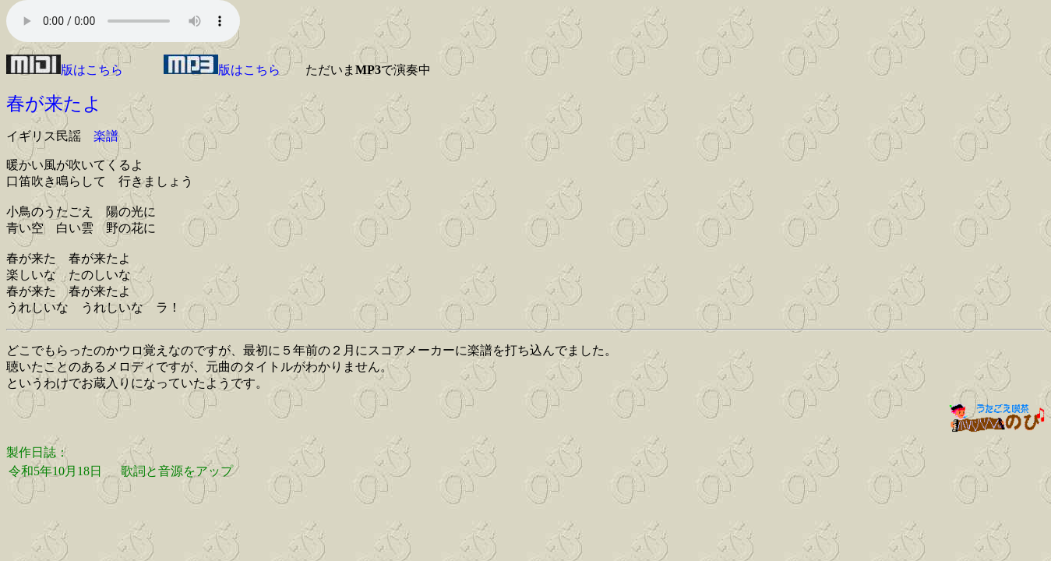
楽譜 (105, 136)
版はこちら (64, 69)
